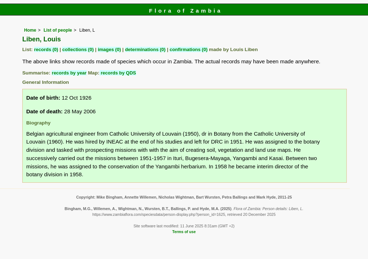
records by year (69, 73)
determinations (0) (145, 49)
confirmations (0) (188, 49)
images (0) (109, 49)
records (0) (46, 49)
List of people (57, 30)
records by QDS (118, 73)
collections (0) (77, 49)
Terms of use (184, 232)
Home (30, 30)
